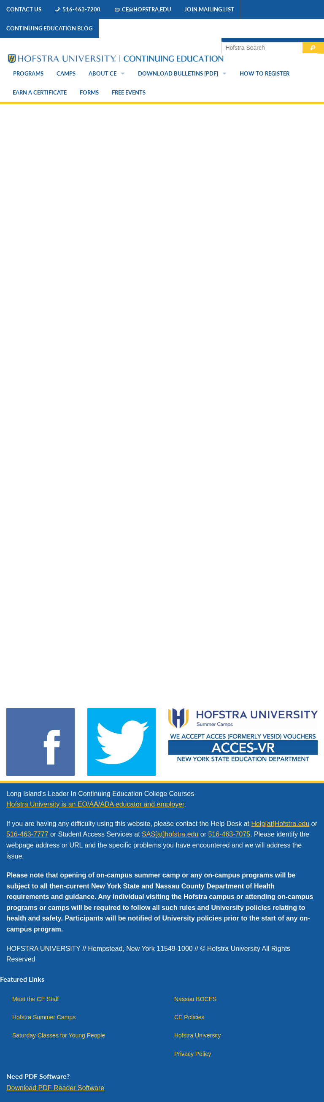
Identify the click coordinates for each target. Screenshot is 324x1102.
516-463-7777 (27, 834)
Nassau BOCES (195, 999)
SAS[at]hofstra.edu (170, 834)
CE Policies (189, 1017)
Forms (89, 92)
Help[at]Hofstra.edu (280, 823)
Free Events (129, 92)
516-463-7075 (229, 834)
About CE (102, 73)
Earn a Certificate (40, 92)
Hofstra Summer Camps (44, 1017)
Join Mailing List (209, 9)
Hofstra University (197, 1035)
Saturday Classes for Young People (58, 1035)
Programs (28, 73)
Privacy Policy (192, 1054)
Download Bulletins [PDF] (178, 73)
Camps (66, 73)
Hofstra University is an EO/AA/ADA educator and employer (95, 804)
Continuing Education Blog (49, 28)
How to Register (264, 73)
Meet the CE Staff (35, 999)
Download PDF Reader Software (55, 1087)
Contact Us (23, 9)
